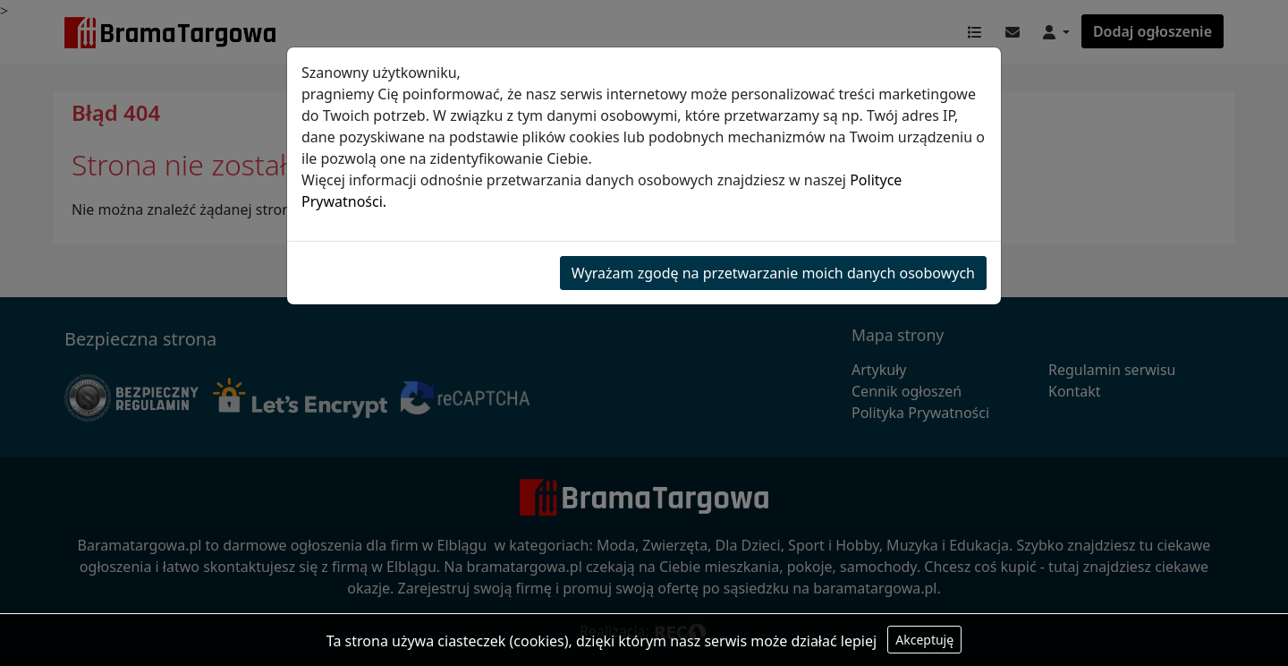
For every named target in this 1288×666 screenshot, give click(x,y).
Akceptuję (924, 639)
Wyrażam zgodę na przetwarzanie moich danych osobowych (773, 273)
